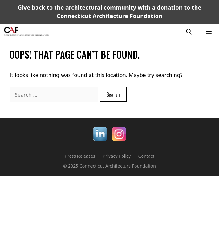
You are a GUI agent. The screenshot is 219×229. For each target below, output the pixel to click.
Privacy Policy (117, 156)
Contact (146, 156)
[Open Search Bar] (189, 31)
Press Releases (80, 156)
